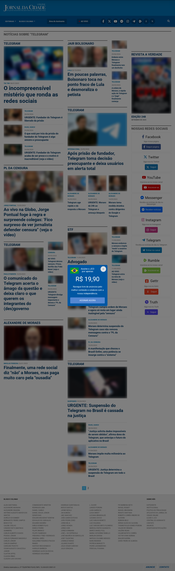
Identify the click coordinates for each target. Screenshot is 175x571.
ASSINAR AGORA (88, 300)
